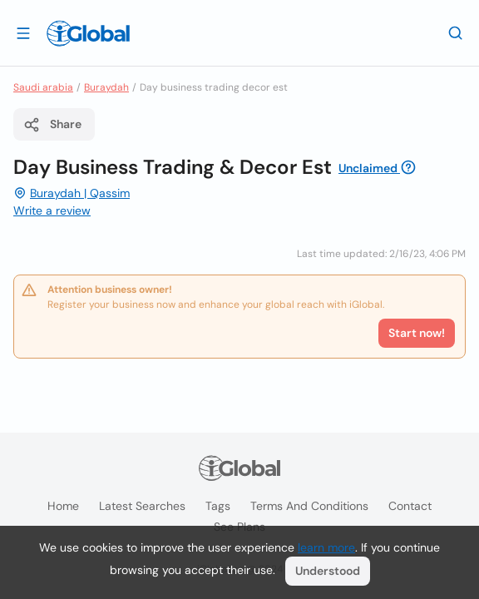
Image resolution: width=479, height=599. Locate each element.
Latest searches (142, 505)
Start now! (416, 332)
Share (52, 124)
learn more (326, 547)
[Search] (455, 32)
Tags (217, 505)
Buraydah (106, 87)
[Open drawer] (23, 32)
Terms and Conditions (309, 505)
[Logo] (88, 33)
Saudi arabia (43, 87)
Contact (410, 505)
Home (63, 505)
